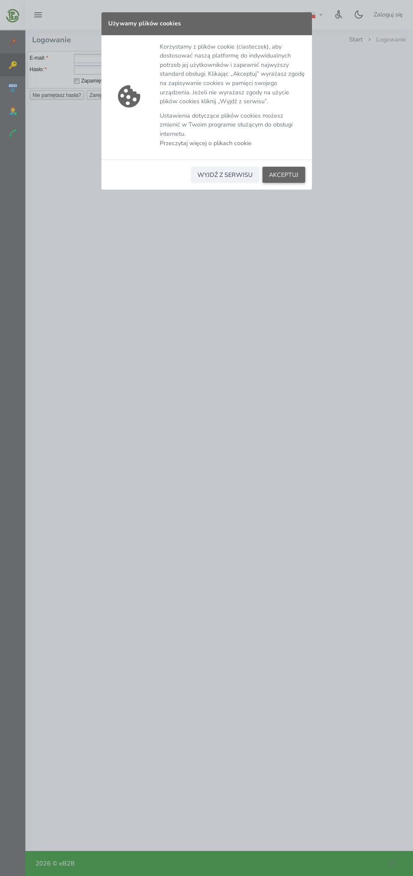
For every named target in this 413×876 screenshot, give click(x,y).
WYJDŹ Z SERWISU (224, 175)
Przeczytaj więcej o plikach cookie (206, 143)
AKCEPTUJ (283, 175)
